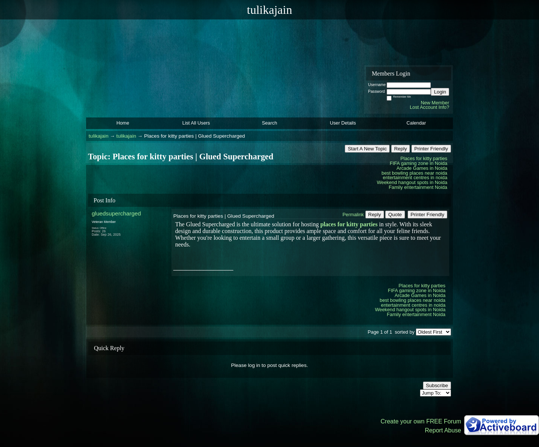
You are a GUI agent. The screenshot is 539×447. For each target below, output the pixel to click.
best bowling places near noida (414, 173)
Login (440, 92)
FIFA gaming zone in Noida (418, 163)
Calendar (416, 123)
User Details (343, 123)
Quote (395, 214)
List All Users (196, 123)
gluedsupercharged (116, 213)
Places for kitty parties (424, 158)
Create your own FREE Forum (421, 421)
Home (122, 123)
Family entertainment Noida (418, 187)
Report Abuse (443, 430)
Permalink (353, 214)
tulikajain (99, 136)
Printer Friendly (431, 148)
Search (269, 123)
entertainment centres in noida (415, 177)
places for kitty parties (349, 224)
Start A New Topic (367, 148)
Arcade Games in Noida (421, 168)
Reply (400, 148)
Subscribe (437, 385)
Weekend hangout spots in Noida (412, 182)
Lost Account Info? (429, 107)
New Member (435, 102)
